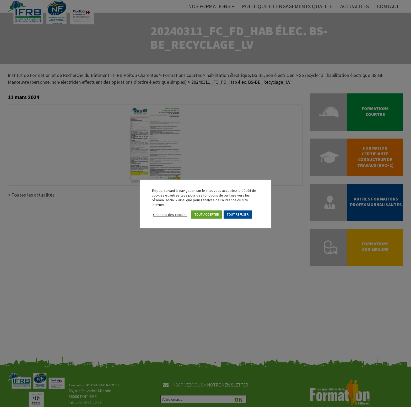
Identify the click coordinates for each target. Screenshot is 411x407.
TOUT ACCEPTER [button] (206, 214)
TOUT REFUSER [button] (238, 214)
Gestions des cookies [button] (170, 214)
